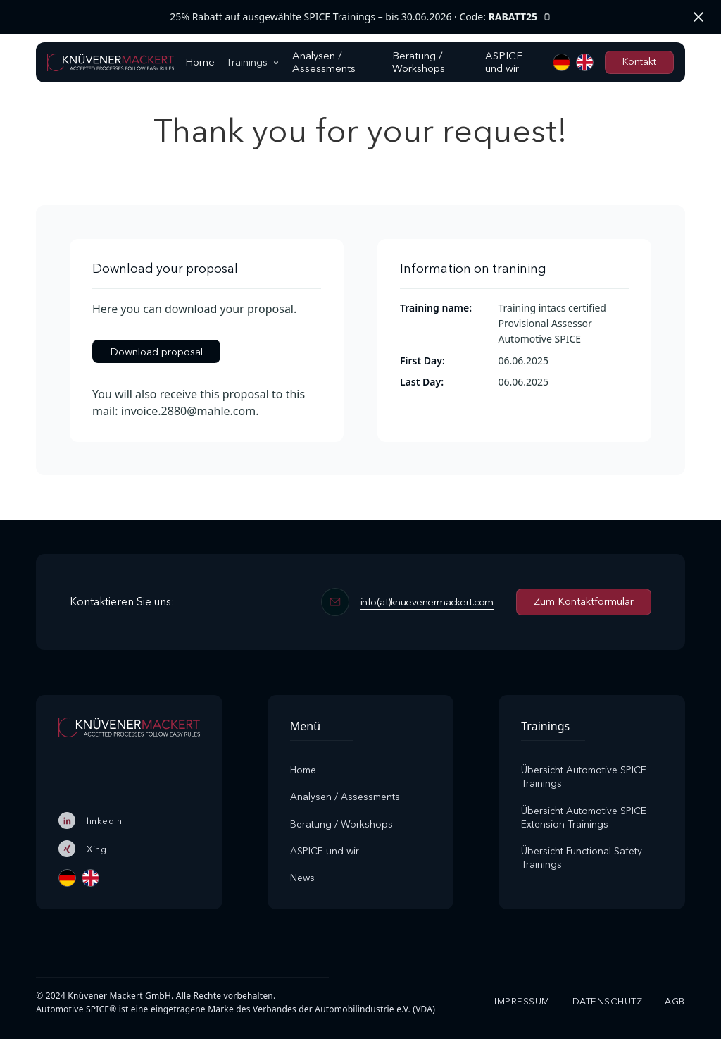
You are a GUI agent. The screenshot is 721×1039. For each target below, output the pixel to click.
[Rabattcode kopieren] (547, 17)
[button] (253, 62)
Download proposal (156, 350)
